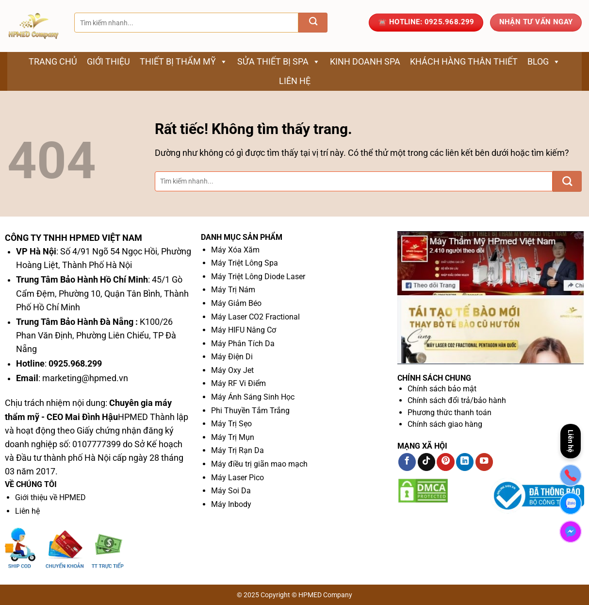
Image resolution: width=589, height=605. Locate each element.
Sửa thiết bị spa (278, 61)
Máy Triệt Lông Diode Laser (258, 276)
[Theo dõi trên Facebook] (407, 462)
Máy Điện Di (232, 356)
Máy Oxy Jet (232, 370)
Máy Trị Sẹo (231, 423)
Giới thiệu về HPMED (50, 497)
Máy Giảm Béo (236, 303)
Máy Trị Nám (233, 289)
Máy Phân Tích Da (243, 343)
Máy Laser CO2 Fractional (255, 316)
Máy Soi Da (231, 490)
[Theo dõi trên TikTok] (426, 462)
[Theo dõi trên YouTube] (484, 462)
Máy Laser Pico (237, 477)
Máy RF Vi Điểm (238, 383)
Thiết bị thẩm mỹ (184, 61)
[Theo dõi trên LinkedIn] (465, 462)
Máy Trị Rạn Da (237, 450)
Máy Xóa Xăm (235, 249)
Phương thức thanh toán (449, 412)
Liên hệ (295, 81)
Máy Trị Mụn (232, 437)
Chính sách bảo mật (442, 388)
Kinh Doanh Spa (365, 61)
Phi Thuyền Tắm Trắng (250, 410)
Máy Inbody (231, 504)
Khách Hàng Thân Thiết (464, 61)
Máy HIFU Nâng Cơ (243, 330)
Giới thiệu (108, 61)
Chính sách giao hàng (445, 424)
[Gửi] (312, 23)
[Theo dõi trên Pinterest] (445, 462)
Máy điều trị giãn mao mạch (259, 464)
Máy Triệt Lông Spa (244, 263)
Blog (543, 61)
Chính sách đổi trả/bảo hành (457, 400)
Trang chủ (53, 61)
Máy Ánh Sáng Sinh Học (252, 397)
